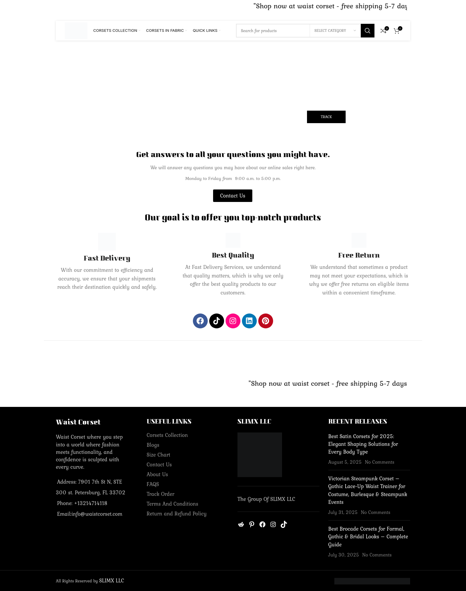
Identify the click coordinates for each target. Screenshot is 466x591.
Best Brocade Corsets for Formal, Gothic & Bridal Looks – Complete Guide (368, 536)
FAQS (153, 484)
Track (326, 117)
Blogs (153, 445)
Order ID (130, 105)
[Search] (305, 30)
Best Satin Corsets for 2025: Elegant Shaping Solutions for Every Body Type (363, 444)
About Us (157, 474)
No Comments (379, 461)
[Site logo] (76, 30)
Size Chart (158, 455)
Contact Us (159, 464)
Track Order (160, 494)
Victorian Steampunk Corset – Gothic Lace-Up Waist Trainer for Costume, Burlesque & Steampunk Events (367, 490)
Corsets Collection (167, 435)
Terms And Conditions (173, 504)
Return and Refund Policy (177, 514)
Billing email (228, 105)
